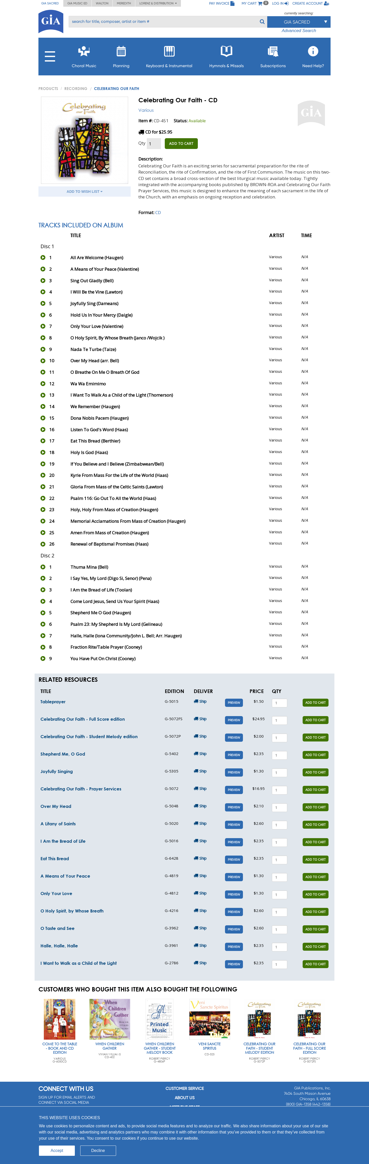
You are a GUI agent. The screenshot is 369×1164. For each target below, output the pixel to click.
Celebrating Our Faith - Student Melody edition (89, 736)
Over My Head (55, 806)
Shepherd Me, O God (62, 753)
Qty (142, 143)
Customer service (185, 1088)
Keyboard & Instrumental (169, 55)
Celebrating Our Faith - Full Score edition (82, 719)
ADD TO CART (181, 143)
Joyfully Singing (56, 771)
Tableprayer (52, 701)
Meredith (124, 3)
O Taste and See (57, 928)
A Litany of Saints (58, 823)
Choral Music (84, 55)
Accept (57, 1150)
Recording (75, 88)
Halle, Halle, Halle (59, 945)
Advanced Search (299, 30)
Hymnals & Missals (226, 55)
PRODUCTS (48, 88)
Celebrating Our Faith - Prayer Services (80, 788)
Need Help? (313, 55)
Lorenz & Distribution (158, 3)
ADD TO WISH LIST (84, 191)
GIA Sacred (50, 3)
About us (184, 1097)
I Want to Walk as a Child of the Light (78, 963)
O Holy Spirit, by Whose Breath (72, 910)
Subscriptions (273, 55)
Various (146, 110)
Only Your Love (56, 893)
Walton (102, 3)
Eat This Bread (54, 858)
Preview (234, 703)
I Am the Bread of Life (63, 841)
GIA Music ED (77, 3)
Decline (98, 1150)
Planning (121, 55)
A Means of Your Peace (65, 876)
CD (158, 212)
